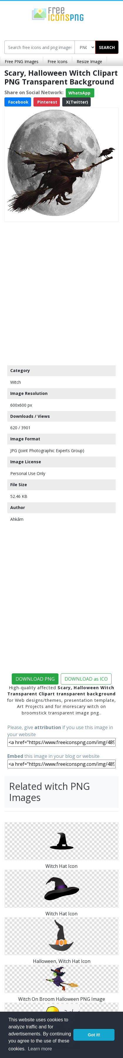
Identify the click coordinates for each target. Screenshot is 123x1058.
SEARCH (107, 47)
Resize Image (89, 61)
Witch (15, 382)
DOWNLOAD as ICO (86, 679)
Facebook (17, 102)
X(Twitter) (76, 102)
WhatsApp (80, 93)
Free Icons (58, 61)
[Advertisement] (61, 292)
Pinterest (46, 102)
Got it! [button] (94, 1034)
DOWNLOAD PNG (35, 679)
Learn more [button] (40, 1048)
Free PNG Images (21, 61)
